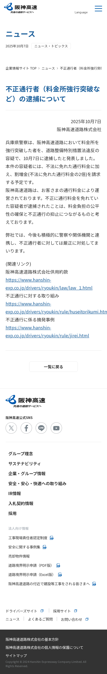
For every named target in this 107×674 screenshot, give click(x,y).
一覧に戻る (53, 366)
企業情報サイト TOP (21, 68)
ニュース (48, 68)
